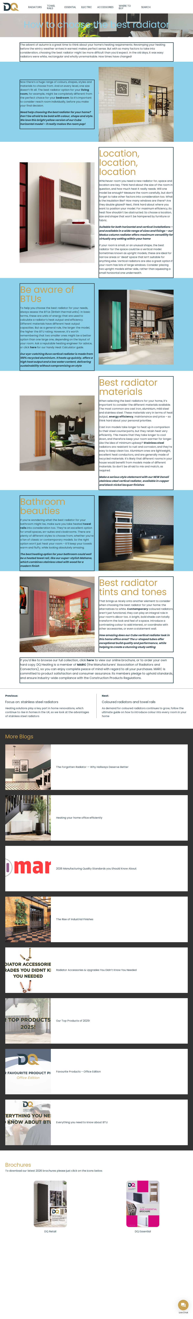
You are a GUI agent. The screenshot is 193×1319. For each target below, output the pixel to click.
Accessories (105, 7)
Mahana (85, 558)
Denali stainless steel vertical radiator (134, 479)
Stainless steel (154, 443)
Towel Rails (51, 7)
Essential (70, 7)
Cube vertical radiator (145, 635)
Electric (86, 7)
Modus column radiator (115, 235)
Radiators (35, 7)
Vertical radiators (128, 261)
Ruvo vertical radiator (59, 354)
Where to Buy (125, 7)
